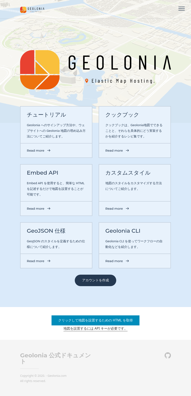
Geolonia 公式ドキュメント (55, 358)
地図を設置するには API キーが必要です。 (95, 328)
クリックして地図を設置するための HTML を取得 (95, 320)
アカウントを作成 (95, 280)
